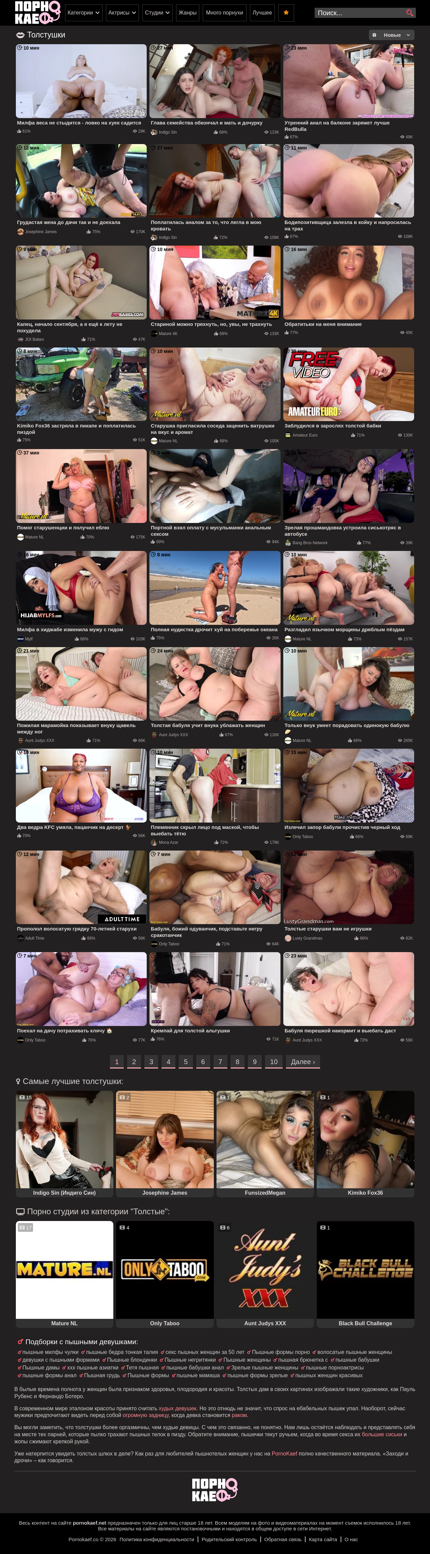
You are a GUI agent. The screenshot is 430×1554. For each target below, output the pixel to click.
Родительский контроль (229, 1539)
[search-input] (365, 13)
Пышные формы (148, 1375)
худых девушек (178, 1408)
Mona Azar (164, 842)
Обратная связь (283, 1539)
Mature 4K (164, 333)
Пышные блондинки (132, 1360)
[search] (410, 13)
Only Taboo (299, 836)
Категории (80, 13)
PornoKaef (284, 1453)
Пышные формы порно (281, 1352)
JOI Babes (30, 339)
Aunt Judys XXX (36, 740)
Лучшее (262, 13)
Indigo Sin (164, 132)
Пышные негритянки (190, 1360)
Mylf (25, 639)
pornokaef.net (89, 1523)
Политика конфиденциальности (157, 1539)
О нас (351, 1539)
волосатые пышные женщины (354, 1352)
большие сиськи (382, 1434)
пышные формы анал (50, 1375)
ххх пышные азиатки (92, 1367)
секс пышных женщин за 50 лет (205, 1352)
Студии (154, 13)
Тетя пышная (142, 1367)
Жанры (188, 13)
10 (274, 1061)
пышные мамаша (198, 1375)
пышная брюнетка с (303, 1360)
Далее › (303, 1061)
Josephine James (37, 231)
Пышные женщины (246, 1360)
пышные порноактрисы (335, 1367)
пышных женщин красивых (329, 1375)
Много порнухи (224, 13)
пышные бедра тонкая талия (122, 1352)
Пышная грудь (102, 1375)
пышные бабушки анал (195, 1367)
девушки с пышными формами (61, 1360)
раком (239, 1415)
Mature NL (164, 441)
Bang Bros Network (306, 542)
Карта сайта (323, 1539)
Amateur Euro (301, 435)
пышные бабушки (357, 1360)
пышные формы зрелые (257, 1375)
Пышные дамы (41, 1367)
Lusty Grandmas (303, 938)
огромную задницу (146, 1415)
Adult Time (31, 938)
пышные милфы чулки (51, 1352)
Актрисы (119, 13)
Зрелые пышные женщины (264, 1367)
